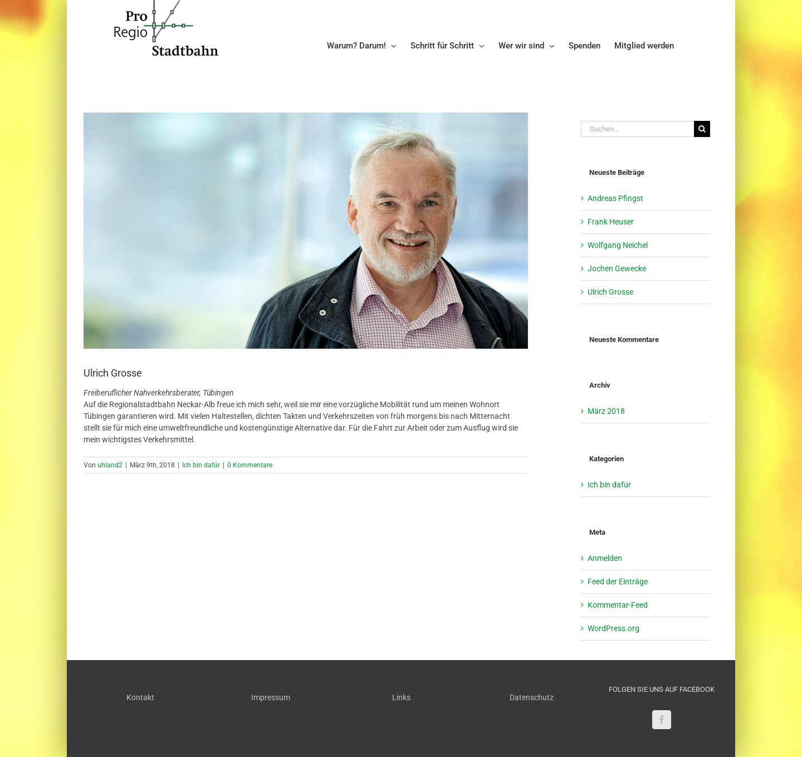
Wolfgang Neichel (618, 245)
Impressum (270, 697)
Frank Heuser (611, 221)
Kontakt (140, 697)
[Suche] (702, 129)
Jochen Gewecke (617, 268)
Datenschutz (532, 697)
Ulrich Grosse (610, 291)
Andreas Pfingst (615, 198)
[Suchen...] (637, 129)
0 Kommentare (249, 465)
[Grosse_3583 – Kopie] (306, 231)
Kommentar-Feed (618, 604)
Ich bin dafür (201, 465)
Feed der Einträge (618, 581)
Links (401, 697)
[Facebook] (661, 719)
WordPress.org (613, 628)
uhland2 (110, 465)
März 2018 (606, 411)
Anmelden (605, 558)
